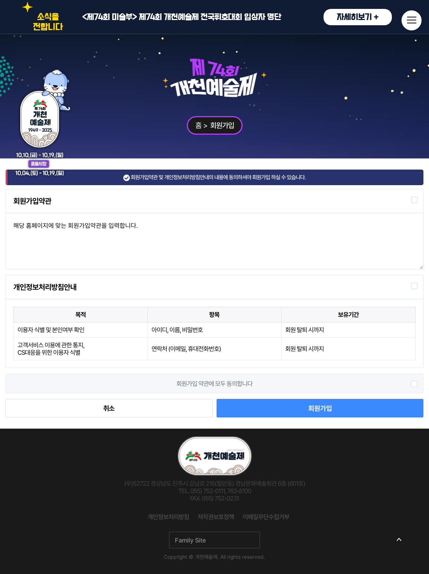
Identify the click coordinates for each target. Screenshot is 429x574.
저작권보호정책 (216, 517)
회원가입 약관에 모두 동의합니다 (214, 383)
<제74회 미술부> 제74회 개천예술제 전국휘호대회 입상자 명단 (237, 17)
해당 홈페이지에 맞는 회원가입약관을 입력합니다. (214, 241)
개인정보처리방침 (168, 517)
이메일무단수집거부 (266, 517)
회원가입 (320, 408)
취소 (108, 408)
